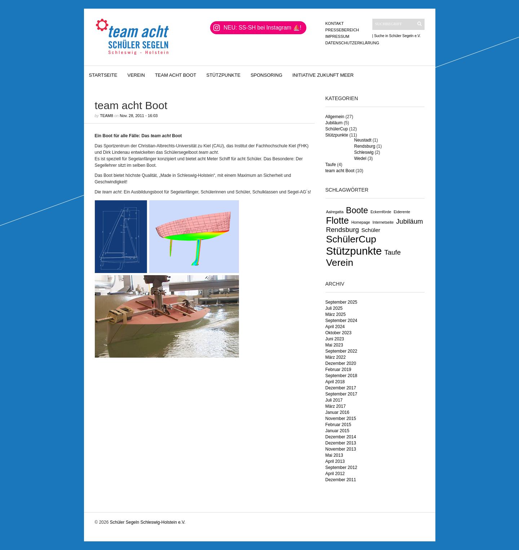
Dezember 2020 (340, 363)
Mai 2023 (334, 345)
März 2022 (335, 357)
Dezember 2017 (340, 387)
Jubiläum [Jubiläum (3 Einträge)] (409, 221)
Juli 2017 (334, 400)
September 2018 (341, 375)
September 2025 (341, 302)
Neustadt (363, 140)
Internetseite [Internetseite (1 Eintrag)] (383, 222)
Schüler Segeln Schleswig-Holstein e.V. (148, 522)
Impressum (337, 36)
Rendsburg (365, 146)
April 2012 (335, 473)
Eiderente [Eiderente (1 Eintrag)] (402, 212)
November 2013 (340, 449)
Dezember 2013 (340, 443)
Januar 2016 (337, 412)
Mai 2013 (334, 455)
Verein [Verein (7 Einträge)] (340, 262)
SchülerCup (336, 128)
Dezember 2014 (340, 436)
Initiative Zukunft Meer (323, 75)
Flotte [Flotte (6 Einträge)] (337, 220)
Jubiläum (334, 122)
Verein (136, 75)
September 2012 (341, 467)
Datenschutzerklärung (352, 43)
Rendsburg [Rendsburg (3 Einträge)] (342, 229)
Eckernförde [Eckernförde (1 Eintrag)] (381, 212)
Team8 (106, 115)
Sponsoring (266, 75)
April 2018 (335, 381)
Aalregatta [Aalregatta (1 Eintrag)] (335, 212)
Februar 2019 (338, 369)
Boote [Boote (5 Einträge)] (357, 210)
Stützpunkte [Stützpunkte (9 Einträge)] (354, 251)
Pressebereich (342, 30)
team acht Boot (175, 75)
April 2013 (335, 461)
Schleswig (364, 152)
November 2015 (340, 418)
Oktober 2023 (338, 332)
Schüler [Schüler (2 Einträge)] (370, 230)
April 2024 (335, 326)
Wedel (360, 158)
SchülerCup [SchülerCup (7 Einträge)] (351, 239)
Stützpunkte (224, 75)
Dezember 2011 (340, 479)
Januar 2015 (337, 430)
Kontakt (334, 23)
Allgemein (335, 116)
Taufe (330, 164)
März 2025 (335, 314)
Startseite (103, 75)
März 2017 (335, 406)
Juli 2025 (334, 308)
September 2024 (341, 320)
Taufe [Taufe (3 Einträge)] (392, 252)
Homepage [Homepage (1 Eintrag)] (360, 222)
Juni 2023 (334, 338)
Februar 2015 (338, 424)
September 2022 (341, 351)
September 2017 (341, 394)
